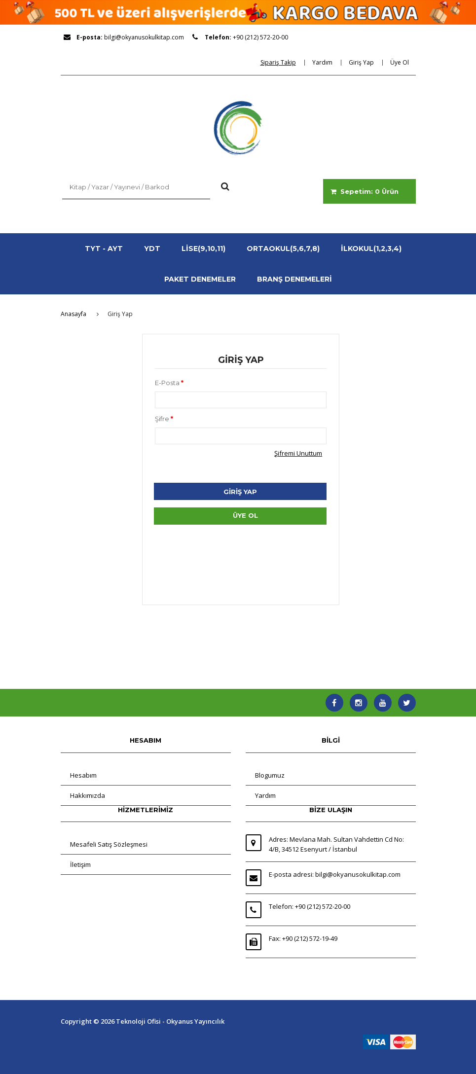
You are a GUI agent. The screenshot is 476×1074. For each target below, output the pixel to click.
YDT (152, 248)
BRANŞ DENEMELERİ (294, 279)
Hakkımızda (87, 795)
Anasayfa (73, 314)
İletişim (80, 864)
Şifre (164, 419)
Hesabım (83, 775)
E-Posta (169, 383)
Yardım (265, 795)
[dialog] (281, 63)
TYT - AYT (104, 248)
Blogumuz (270, 775)
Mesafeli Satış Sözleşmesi (108, 844)
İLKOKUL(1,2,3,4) (371, 248)
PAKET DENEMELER (200, 279)
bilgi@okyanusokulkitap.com (144, 37)
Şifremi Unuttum (298, 453)
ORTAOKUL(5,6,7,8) (283, 248)
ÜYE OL (245, 515)
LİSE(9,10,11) (203, 248)
